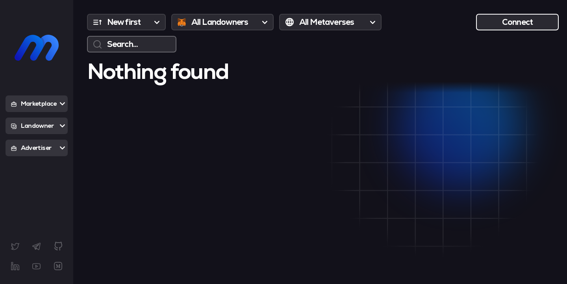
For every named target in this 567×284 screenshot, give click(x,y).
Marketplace (38, 103)
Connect (517, 22)
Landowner (38, 126)
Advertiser (38, 148)
